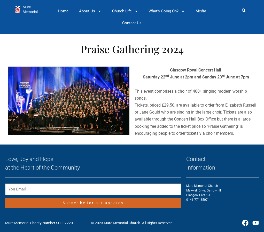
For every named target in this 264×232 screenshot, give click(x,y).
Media (201, 11)
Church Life (125, 11)
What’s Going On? (167, 11)
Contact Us (132, 23)
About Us (90, 11)
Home (63, 11)
